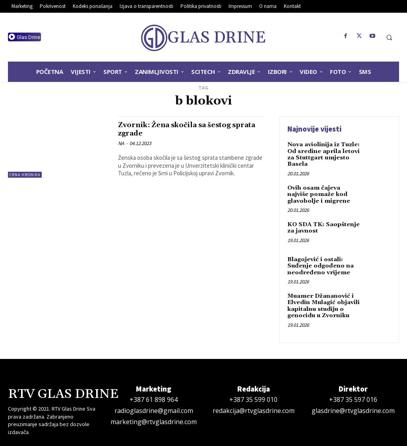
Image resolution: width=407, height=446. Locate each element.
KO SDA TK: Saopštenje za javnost (322, 224)
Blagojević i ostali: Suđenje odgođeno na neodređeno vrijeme (319, 262)
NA (121, 143)
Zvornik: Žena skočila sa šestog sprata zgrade (180, 129)
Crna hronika (25, 174)
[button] (389, 37)
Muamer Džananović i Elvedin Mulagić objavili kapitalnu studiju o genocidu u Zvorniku (323, 301)
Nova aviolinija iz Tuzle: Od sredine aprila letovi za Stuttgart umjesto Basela (323, 153)
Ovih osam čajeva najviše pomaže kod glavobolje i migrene (318, 192)
